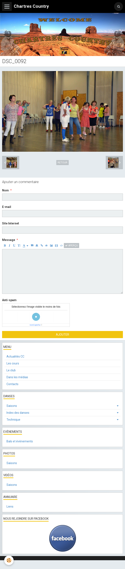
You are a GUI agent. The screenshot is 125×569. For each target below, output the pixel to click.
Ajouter (62, 334)
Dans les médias (17, 377)
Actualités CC (15, 356)
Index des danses (17, 412)
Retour (62, 162)
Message (8, 240)
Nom (5, 190)
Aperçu (71, 245)
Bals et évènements (19, 441)
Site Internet (10, 223)
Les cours (12, 363)
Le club (11, 370)
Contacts (12, 384)
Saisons (11, 405)
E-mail (6, 207)
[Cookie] (9, 560)
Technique (13, 419)
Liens (9, 506)
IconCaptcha (35, 325)
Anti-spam (9, 300)
